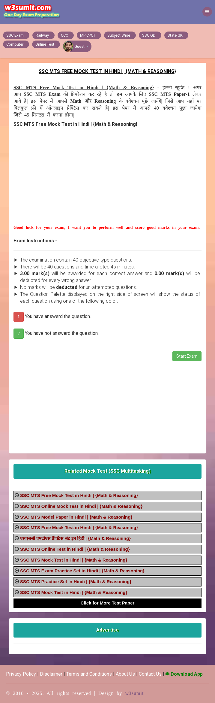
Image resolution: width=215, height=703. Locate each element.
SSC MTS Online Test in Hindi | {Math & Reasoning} (75, 549)
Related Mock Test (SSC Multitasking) (107, 471)
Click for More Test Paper (108, 602)
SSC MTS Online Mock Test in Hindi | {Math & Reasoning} (81, 506)
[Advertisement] (107, 183)
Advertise (107, 630)
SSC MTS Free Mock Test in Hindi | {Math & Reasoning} (79, 495)
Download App (184, 674)
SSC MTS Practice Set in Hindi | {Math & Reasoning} (75, 581)
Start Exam (187, 356)
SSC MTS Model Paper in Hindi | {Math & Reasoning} (76, 517)
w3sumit (134, 693)
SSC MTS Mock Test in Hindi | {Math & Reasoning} (73, 559)
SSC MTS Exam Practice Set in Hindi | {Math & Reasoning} (82, 570)
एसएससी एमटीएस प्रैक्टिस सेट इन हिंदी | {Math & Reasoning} (75, 538)
